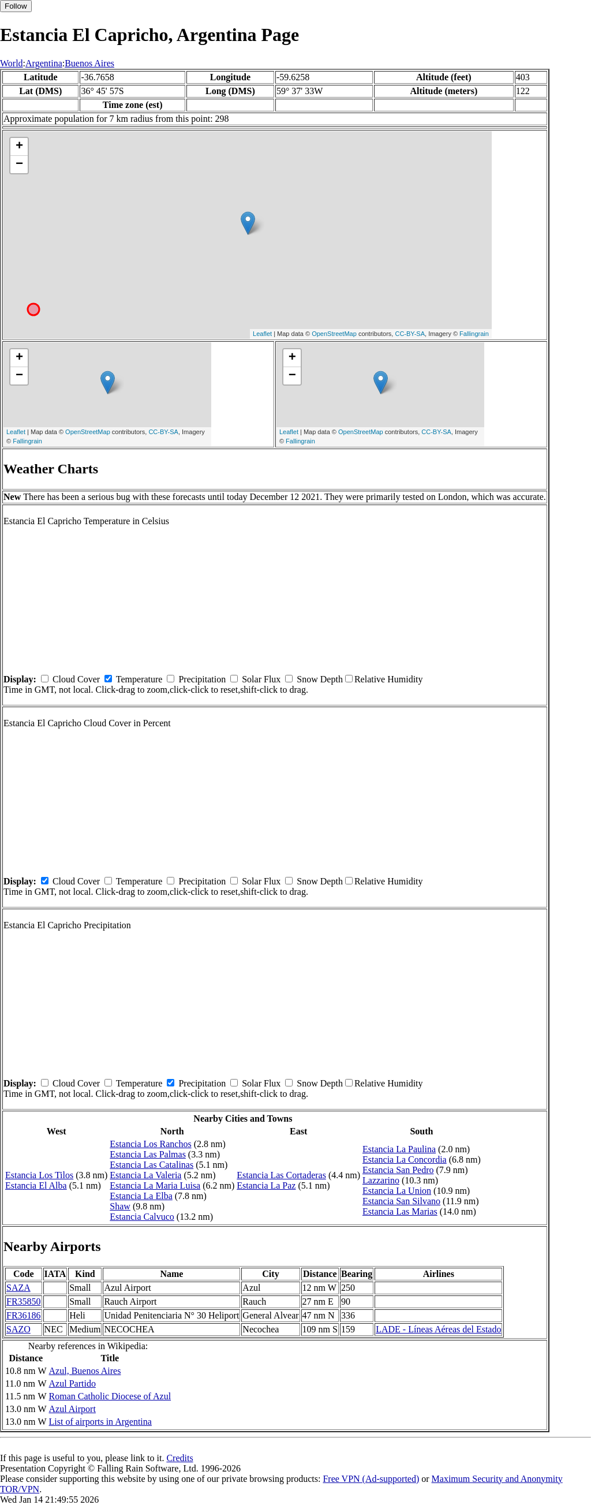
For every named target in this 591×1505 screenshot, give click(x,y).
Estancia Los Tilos (39, 1175)
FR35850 (23, 1301)
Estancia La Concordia (404, 1159)
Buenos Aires (89, 63)
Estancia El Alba (36, 1185)
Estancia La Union (396, 1191)
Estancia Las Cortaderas (281, 1175)
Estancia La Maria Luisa (155, 1185)
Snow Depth (320, 679)
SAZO (18, 1329)
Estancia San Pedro (398, 1170)
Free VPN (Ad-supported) (371, 1479)
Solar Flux (261, 679)
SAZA (18, 1288)
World (11, 63)
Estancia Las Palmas (148, 1154)
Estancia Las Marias (399, 1211)
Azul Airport (72, 1409)
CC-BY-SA (410, 333)
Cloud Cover (76, 679)
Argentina (43, 63)
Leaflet (262, 333)
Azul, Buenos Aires (85, 1371)
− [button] (19, 164)
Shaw (120, 1206)
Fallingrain (474, 333)
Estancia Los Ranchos (150, 1144)
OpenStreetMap (334, 333)
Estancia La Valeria (145, 1175)
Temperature (139, 679)
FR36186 (23, 1315)
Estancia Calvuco (142, 1217)
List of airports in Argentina (100, 1421)
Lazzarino (380, 1180)
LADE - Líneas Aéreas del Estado (438, 1329)
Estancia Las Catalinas (151, 1165)
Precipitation (202, 679)
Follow (16, 6)
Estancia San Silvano (401, 1201)
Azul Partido (72, 1383)
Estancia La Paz (266, 1185)
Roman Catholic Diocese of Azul (110, 1396)
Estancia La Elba (141, 1196)
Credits (179, 1458)
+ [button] (19, 146)
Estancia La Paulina (399, 1149)
